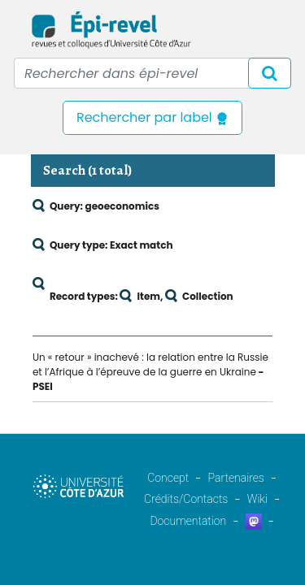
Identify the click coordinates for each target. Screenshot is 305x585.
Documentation (188, 520)
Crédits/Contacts (186, 498)
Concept (168, 477)
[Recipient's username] (152, 73)
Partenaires (236, 477)
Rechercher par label (152, 117)
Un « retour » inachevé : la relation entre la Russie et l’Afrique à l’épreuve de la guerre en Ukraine (150, 364)
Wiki (257, 498)
